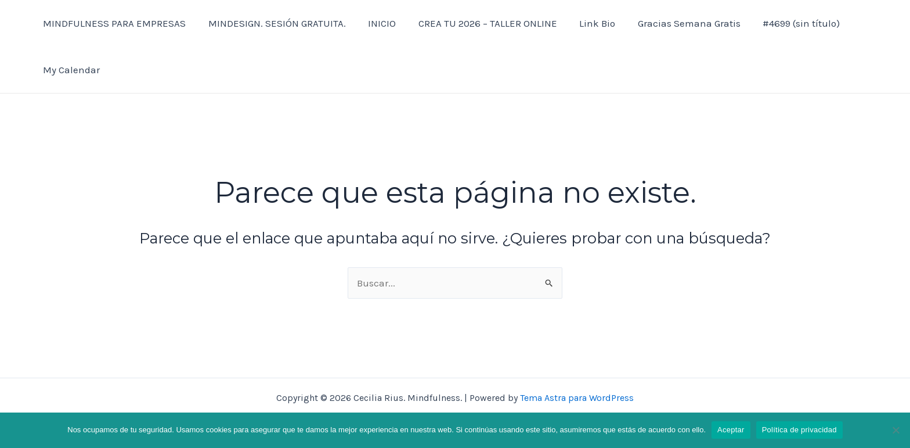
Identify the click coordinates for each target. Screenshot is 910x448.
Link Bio (586, 23)
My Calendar (70, 70)
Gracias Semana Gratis (674, 23)
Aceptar (731, 429)
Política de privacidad (799, 429)
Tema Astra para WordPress (577, 397)
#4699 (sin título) (784, 23)
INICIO (375, 23)
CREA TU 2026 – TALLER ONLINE (478, 23)
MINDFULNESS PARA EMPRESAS (113, 23)
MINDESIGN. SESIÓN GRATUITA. (273, 23)
